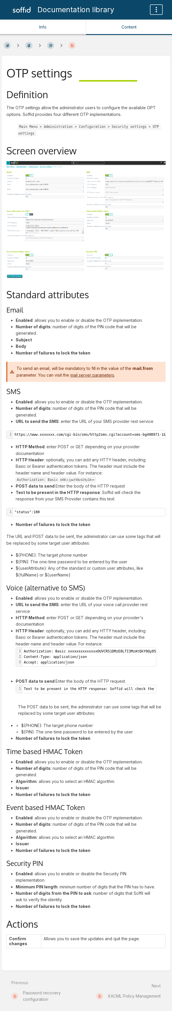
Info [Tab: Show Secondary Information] (42, 26)
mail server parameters (92, 375)
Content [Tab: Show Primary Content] (129, 26)
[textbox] (89, 512)
